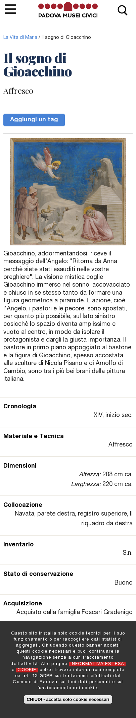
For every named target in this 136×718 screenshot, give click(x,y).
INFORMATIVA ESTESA (97, 667)
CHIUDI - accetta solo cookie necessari (68, 702)
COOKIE (26, 673)
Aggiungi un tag (34, 120)
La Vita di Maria (20, 38)
